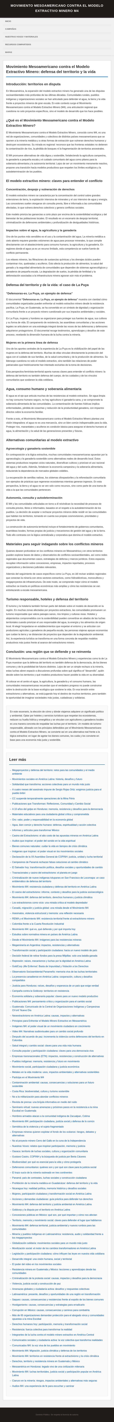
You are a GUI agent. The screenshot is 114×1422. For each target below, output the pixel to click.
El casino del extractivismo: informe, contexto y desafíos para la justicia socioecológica (57, 892)
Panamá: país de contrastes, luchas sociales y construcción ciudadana (49, 1178)
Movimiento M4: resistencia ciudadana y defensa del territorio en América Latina (54, 886)
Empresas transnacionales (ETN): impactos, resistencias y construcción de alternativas (58, 1056)
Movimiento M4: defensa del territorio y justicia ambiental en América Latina (52, 1204)
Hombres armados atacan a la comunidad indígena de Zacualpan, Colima (51, 1116)
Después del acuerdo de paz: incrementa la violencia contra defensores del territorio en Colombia (58, 1038)
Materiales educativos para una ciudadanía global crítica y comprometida (50, 814)
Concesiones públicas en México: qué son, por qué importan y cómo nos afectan (54, 1215)
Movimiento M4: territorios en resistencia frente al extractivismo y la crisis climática (55, 1356)
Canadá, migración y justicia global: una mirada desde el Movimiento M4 (50, 908)
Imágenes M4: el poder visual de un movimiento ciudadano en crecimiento (51, 1026)
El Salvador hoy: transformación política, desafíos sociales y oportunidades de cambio (57, 867)
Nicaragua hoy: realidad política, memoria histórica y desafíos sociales (49, 1188)
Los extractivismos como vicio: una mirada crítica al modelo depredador (50, 902)
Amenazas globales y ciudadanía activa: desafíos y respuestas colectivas (50, 1289)
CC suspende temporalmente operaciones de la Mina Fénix (43, 798)
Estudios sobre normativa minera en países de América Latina (44, 934)
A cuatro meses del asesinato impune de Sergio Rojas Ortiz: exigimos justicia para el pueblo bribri (56, 791)
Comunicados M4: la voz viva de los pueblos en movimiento (43, 1345)
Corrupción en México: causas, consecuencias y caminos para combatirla (51, 1310)
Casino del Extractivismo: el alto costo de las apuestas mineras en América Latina (55, 835)
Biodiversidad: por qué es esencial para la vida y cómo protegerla (46, 1162)
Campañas (10, 29)
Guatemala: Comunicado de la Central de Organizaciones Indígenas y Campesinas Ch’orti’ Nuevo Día (56, 1008)
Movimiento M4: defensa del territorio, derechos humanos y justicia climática (52, 897)
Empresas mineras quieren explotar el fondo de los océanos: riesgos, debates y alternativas (54, 1134)
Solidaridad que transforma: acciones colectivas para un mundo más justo (51, 784)
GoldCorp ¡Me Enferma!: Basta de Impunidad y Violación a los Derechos (50, 966)
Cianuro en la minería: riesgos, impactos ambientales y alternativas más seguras (54, 1380)
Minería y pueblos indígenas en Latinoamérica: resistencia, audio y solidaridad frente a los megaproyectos (57, 1236)
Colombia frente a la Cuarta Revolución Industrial (38, 924)
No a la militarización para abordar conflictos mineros (40, 1096)
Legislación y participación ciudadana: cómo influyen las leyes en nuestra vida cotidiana (58, 1253)
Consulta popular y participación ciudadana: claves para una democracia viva (53, 1051)
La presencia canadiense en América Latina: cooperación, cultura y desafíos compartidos (52, 978)
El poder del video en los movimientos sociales (36, 1264)
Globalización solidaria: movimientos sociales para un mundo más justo (49, 1243)
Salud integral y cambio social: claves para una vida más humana (46, 1045)
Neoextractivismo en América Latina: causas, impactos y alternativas (48, 1015)
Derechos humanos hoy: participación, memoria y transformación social (49, 1324)
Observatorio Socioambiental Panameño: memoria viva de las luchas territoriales (54, 971)
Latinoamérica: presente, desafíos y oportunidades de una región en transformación (56, 1294)
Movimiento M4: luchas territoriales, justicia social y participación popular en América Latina (56, 1373)
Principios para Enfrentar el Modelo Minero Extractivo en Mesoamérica (49, 1021)
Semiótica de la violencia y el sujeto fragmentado (38, 1126)
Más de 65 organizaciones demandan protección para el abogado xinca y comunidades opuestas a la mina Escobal (58, 1317)
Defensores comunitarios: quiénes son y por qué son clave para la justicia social (54, 1167)
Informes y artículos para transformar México (35, 830)
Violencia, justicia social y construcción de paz (36, 1283)
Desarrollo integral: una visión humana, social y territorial (42, 1259)
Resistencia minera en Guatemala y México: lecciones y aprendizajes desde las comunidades (54, 1271)
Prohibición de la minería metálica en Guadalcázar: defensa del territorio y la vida (55, 1183)
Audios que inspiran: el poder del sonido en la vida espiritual (43, 841)
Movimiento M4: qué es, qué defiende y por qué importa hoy (43, 929)
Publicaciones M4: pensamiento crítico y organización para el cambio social (52, 1001)
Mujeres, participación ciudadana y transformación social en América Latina (52, 1193)
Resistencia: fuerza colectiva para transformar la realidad (42, 1329)
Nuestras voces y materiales (21, 37)
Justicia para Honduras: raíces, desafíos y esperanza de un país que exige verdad (55, 985)
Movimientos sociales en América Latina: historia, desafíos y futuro (47, 779)
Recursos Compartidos (18, 44)
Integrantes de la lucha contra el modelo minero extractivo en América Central (53, 1334)
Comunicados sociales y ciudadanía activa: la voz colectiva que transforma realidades (57, 1340)
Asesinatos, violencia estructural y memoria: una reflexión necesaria (48, 913)
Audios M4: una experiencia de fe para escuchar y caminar (43, 1386)
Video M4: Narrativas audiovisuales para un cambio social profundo (47, 1031)
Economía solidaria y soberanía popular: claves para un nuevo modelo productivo (55, 996)
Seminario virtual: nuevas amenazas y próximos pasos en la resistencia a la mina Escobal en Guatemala (55, 1109)
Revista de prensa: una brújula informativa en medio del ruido (44, 1102)
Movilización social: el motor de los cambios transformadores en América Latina (54, 1248)
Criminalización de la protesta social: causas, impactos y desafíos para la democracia (57, 1278)
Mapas (8, 52)
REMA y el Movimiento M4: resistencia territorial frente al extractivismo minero (53, 918)
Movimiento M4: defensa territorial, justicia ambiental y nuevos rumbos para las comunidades (53, 1227)
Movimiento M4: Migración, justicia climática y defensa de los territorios (49, 1350)
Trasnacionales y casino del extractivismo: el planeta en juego (44, 872)
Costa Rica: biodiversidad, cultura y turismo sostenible (40, 1091)
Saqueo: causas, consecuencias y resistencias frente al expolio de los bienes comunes (58, 1299)
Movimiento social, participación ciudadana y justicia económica (45, 1066)
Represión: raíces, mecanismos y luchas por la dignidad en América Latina (51, 961)
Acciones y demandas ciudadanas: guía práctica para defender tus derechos (52, 1199)
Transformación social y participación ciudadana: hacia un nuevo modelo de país (54, 950)
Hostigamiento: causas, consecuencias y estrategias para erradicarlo (48, 1305)
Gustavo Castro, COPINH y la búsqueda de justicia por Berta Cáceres (49, 1156)
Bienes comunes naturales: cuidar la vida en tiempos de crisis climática (49, 846)
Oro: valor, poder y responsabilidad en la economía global (42, 819)
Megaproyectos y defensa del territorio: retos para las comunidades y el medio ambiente (53, 772)
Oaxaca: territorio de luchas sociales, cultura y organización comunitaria (50, 1151)
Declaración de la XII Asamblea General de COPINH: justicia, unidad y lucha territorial (57, 856)
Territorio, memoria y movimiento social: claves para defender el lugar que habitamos (57, 1220)
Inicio (8, 21)
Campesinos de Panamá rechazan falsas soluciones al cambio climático (50, 862)
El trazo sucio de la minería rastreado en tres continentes (42, 1172)
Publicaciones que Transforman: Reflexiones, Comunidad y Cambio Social (51, 803)
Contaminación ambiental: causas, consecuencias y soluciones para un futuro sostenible (53, 1084)
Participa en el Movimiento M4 (28, 1077)
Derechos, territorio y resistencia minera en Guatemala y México (46, 1361)
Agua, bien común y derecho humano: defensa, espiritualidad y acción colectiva (54, 825)
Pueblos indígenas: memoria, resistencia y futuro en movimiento (46, 1061)
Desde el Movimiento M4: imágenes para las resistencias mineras (46, 940)
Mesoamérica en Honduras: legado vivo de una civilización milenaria (48, 1366)
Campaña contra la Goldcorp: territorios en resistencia (40, 991)
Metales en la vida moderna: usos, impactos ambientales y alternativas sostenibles (55, 1072)
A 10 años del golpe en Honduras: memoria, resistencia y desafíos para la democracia (57, 809)
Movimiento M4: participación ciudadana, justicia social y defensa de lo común (53, 1121)
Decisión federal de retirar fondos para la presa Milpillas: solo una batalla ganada (54, 955)
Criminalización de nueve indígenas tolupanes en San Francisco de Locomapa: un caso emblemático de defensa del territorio (58, 880)
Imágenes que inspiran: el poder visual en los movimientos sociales (47, 851)
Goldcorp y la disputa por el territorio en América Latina (41, 1209)
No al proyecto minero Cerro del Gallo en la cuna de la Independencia (49, 1140)
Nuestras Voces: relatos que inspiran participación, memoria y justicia (48, 1146)
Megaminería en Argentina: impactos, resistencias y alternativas (45, 945)
